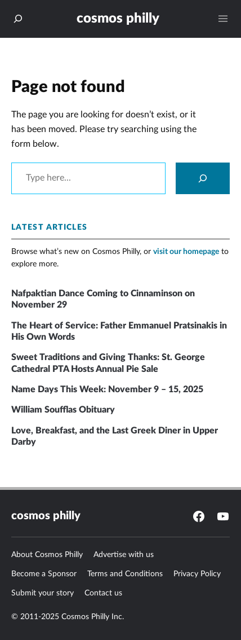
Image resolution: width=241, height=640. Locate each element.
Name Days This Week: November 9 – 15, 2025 (107, 389)
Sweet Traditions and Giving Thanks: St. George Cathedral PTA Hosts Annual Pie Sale (108, 363)
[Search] (203, 178)
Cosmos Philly (118, 18)
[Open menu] (223, 18)
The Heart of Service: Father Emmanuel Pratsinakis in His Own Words (119, 331)
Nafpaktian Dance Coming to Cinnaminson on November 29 (103, 299)
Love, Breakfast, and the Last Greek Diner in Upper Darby (114, 436)
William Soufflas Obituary (63, 409)
